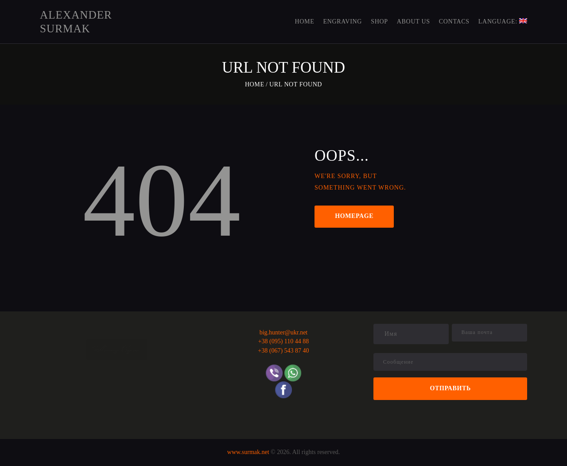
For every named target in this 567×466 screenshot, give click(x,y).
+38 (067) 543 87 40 (283, 350)
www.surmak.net (248, 452)
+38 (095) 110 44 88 (283, 341)
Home (254, 84)
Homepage (354, 216)
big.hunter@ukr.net (284, 332)
